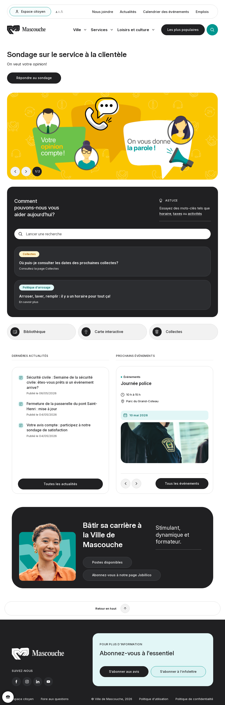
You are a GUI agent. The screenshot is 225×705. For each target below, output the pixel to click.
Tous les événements (182, 490)
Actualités (128, 12)
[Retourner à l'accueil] (26, 33)
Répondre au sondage (34, 79)
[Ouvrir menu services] (102, 30)
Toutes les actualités (60, 490)
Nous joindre (102, 12)
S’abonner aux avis (124, 678)
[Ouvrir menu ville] (80, 30)
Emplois (202, 12)
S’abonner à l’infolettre (178, 678)
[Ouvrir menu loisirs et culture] (136, 30)
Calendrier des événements (166, 12)
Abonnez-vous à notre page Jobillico (121, 581)
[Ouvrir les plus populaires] (183, 30)
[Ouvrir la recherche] (212, 30)
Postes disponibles (107, 568)
